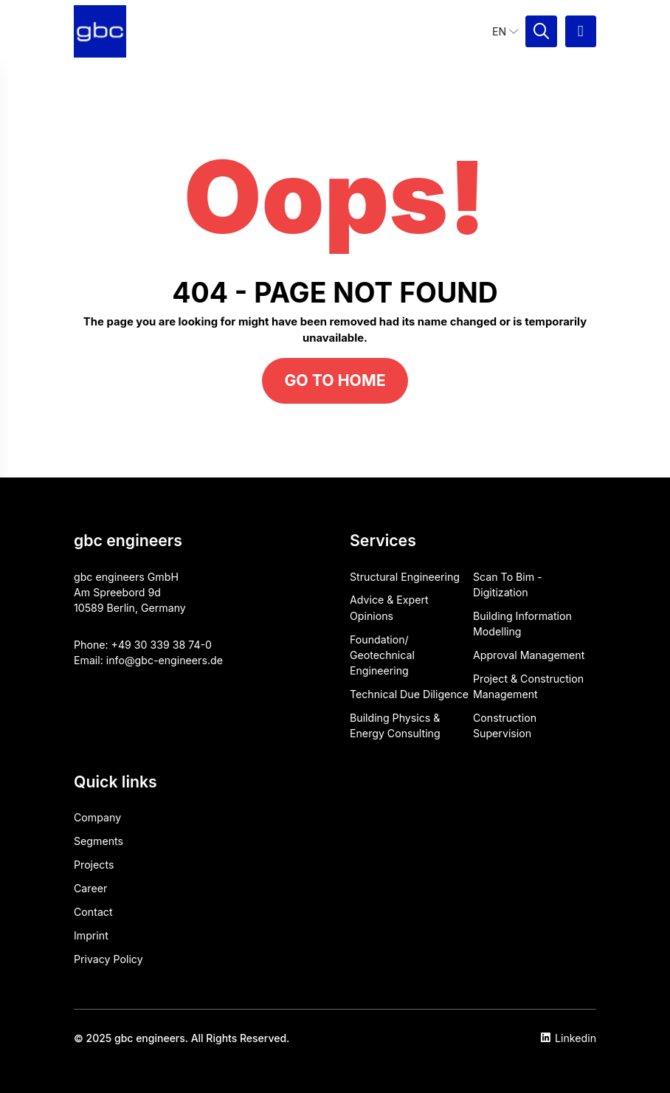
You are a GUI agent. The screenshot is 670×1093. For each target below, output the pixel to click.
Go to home (334, 380)
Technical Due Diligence (409, 694)
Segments (98, 841)
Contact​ (93, 912)
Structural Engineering (405, 576)
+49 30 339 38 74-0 (161, 644)
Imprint (91, 935)
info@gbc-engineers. (158, 660)
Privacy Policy (108, 959)
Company (97, 817)
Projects (94, 864)
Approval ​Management (528, 655)
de (216, 660)
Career (90, 888)
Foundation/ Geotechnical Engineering (382, 655)
